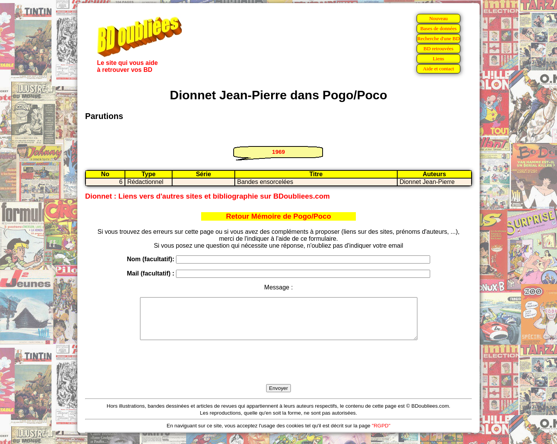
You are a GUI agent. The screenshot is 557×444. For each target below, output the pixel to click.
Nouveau (438, 18)
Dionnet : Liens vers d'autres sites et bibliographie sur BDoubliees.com (207, 196)
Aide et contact (438, 68)
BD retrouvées (438, 48)
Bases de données (438, 28)
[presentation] (278, 371)
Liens (438, 58)
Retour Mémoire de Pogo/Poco (278, 216)
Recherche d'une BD (438, 38)
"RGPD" (381, 434)
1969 (278, 151)
